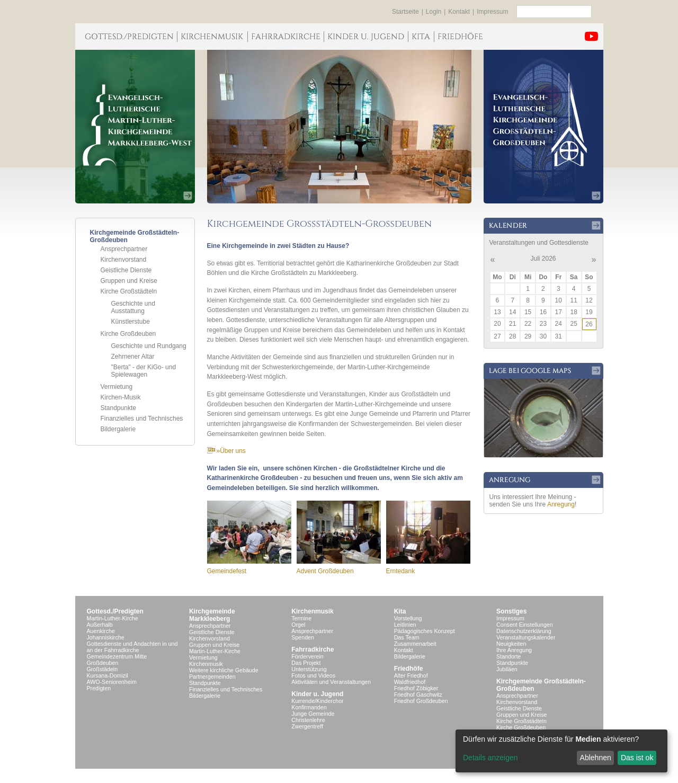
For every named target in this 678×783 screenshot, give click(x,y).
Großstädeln (102, 669)
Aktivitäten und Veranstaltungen (331, 682)
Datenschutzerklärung (523, 631)
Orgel (298, 624)
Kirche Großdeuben (128, 333)
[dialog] (561, 750)
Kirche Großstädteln (129, 291)
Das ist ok (637, 757)
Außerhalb (100, 624)
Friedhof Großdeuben (421, 701)
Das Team (407, 637)
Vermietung (117, 386)
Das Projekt (305, 663)
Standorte (508, 656)
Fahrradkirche (312, 649)
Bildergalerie (118, 429)
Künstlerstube (130, 321)
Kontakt (459, 11)
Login (433, 11)
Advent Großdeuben (325, 571)
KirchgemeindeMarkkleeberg (212, 615)
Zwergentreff (307, 726)
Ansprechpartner (124, 249)
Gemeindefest (227, 571)
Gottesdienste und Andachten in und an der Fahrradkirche (132, 646)
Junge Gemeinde (312, 713)
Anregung (561, 504)
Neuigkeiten (511, 643)
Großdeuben (103, 663)
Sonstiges (511, 611)
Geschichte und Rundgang (148, 346)
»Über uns (226, 451)
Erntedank (400, 571)
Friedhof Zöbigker (416, 688)
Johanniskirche (105, 637)
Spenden (302, 637)
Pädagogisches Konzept (424, 631)
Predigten (99, 688)
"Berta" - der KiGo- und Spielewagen (143, 370)
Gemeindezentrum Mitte (117, 656)
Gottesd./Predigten (115, 611)
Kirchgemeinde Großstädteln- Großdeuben (541, 685)
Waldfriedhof (409, 682)
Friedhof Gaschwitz (418, 694)
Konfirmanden (308, 707)
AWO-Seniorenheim (112, 682)
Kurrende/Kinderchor (317, 701)
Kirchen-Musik (121, 397)
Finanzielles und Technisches (142, 418)
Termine (301, 618)
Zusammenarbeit (415, 643)
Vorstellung (408, 618)
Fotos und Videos (313, 675)
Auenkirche (101, 631)
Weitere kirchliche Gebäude (223, 670)
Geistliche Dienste (126, 270)
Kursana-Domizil (107, 675)
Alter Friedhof (411, 675)
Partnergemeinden (212, 676)
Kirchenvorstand (124, 259)
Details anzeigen (490, 757)
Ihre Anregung (514, 650)
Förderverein (307, 656)
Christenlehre (308, 720)
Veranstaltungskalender (525, 637)
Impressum (492, 11)
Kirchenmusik (206, 664)
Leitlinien (405, 624)
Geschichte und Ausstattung (133, 307)
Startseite (405, 11)
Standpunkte (118, 408)
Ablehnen (595, 757)
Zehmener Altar (133, 356)
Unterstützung (308, 669)
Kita (400, 611)
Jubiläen (507, 669)
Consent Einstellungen (524, 624)
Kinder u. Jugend (317, 694)
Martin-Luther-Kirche (112, 618)
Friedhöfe (408, 668)
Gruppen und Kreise (129, 280)
